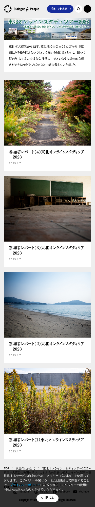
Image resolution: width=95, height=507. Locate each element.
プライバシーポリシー (25, 485)
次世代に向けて (25, 468)
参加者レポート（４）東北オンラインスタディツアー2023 (46, 154)
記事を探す (78, 9)
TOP (6, 468)
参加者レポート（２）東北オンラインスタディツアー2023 (46, 346)
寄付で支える (59, 9)
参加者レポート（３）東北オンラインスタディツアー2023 (46, 250)
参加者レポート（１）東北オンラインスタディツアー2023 (46, 442)
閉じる (49, 498)
